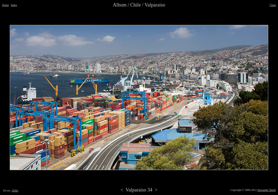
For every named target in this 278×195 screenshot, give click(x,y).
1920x (14, 190)
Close (273, 5)
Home (5, 5)
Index (14, 5)
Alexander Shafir (266, 189)
